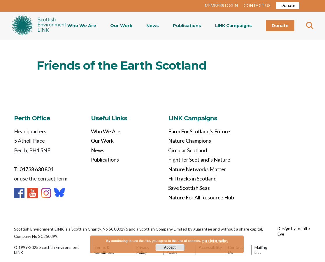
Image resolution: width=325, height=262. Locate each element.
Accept (169, 247)
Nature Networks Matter (197, 169)
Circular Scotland (187, 150)
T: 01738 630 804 (33, 169)
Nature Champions (189, 140)
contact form (52, 178)
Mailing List (260, 250)
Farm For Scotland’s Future (199, 131)
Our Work (121, 25)
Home (39, 26)
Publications (187, 25)
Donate (287, 5)
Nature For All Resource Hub (201, 197)
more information (215, 240)
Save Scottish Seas (189, 188)
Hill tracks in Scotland (192, 178)
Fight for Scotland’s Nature (199, 159)
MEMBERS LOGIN (221, 5)
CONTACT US (257, 5)
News (152, 25)
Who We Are (81, 25)
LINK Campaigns (233, 25)
